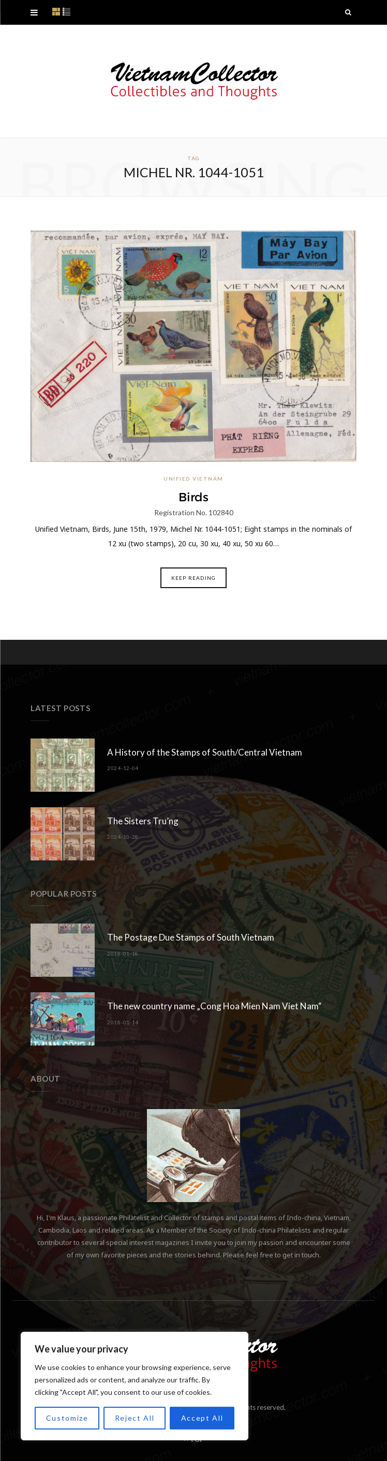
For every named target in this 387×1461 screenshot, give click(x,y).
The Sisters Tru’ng (142, 821)
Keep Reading (193, 578)
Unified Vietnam (193, 478)
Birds (193, 497)
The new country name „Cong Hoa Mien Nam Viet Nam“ (214, 1006)
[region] (134, 1386)
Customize (67, 1417)
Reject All (135, 1417)
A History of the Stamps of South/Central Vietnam (204, 752)
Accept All (202, 1417)
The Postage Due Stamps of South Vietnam (190, 937)
